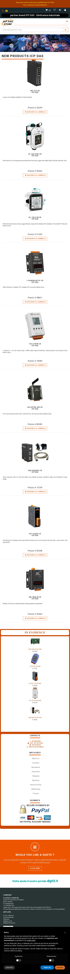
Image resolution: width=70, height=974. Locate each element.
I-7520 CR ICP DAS (35, 666)
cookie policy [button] (31, 940)
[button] (65, 932)
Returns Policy (35, 785)
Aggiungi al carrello (35, 112)
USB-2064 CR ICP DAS (35, 717)
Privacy (36, 793)
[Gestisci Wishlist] (55, 10)
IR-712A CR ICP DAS (35, 700)
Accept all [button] (60, 967)
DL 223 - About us (8, 915)
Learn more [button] (9, 967)
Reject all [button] (47, 967)
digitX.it (52, 881)
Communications (8, 917)
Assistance (36, 767)
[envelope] (7, 11)
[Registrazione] (60, 10)
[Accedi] (65, 10)
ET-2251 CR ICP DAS (35, 683)
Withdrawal (35, 789)
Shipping (35, 776)
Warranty (35, 780)
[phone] (3, 11)
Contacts (35, 763)
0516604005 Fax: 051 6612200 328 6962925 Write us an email (35, 744)
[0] (48, 10)
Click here (35, 868)
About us (35, 758)
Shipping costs (7, 921)
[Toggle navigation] (67, 21)
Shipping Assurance (9, 923)
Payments (36, 771)
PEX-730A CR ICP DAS (35, 649)
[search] (65, 30)
